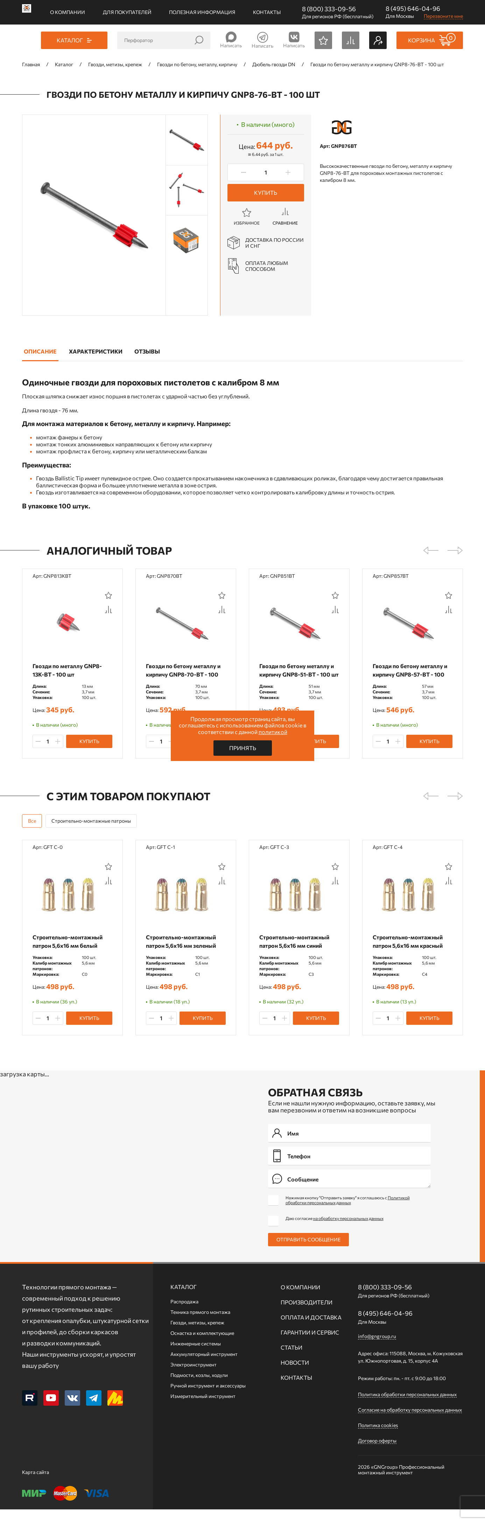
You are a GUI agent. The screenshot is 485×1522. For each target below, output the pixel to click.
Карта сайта (35, 1485)
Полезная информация (202, 12)
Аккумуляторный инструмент (204, 1367)
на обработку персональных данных (348, 1230)
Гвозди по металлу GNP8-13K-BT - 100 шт (67, 670)
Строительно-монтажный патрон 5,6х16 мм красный (408, 950)
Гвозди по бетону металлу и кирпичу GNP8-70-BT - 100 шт (183, 674)
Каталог (183, 1299)
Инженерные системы (195, 1356)
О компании (67, 12)
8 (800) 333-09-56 (329, 9)
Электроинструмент (193, 1377)
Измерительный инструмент (203, 1409)
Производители (306, 1314)
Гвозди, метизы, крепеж (197, 1335)
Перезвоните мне (443, 16)
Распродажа (184, 1314)
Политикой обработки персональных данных (348, 1213)
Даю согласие (335, 1230)
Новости (295, 1375)
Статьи (291, 1360)
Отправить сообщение (308, 1252)
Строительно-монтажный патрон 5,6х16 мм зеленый (181, 950)
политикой (273, 731)
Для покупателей (127, 12)
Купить (265, 192)
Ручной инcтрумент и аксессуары (208, 1398)
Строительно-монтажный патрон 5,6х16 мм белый (68, 950)
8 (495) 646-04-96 (413, 8)
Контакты (267, 12)
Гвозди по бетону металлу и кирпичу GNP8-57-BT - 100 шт (410, 674)
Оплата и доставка (311, 1329)
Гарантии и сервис (310, 1345)
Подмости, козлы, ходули (199, 1388)
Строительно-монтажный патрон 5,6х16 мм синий (294, 950)
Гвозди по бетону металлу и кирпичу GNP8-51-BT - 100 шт (299, 670)
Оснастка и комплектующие (202, 1346)
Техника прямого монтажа (200, 1325)
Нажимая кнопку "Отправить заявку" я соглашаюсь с (348, 1213)
